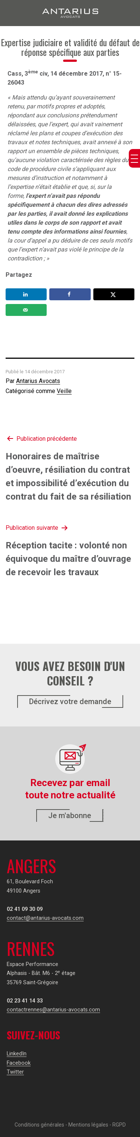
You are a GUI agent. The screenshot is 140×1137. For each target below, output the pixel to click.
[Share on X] (113, 294)
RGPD (119, 1125)
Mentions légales (88, 1125)
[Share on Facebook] (69, 294)
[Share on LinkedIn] (26, 294)
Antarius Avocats (38, 380)
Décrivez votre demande (70, 701)
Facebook (19, 1063)
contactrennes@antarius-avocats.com (53, 1010)
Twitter (15, 1072)
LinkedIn (17, 1054)
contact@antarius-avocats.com (45, 918)
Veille (64, 391)
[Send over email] (26, 310)
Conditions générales (39, 1125)
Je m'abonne (69, 815)
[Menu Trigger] (134, 158)
